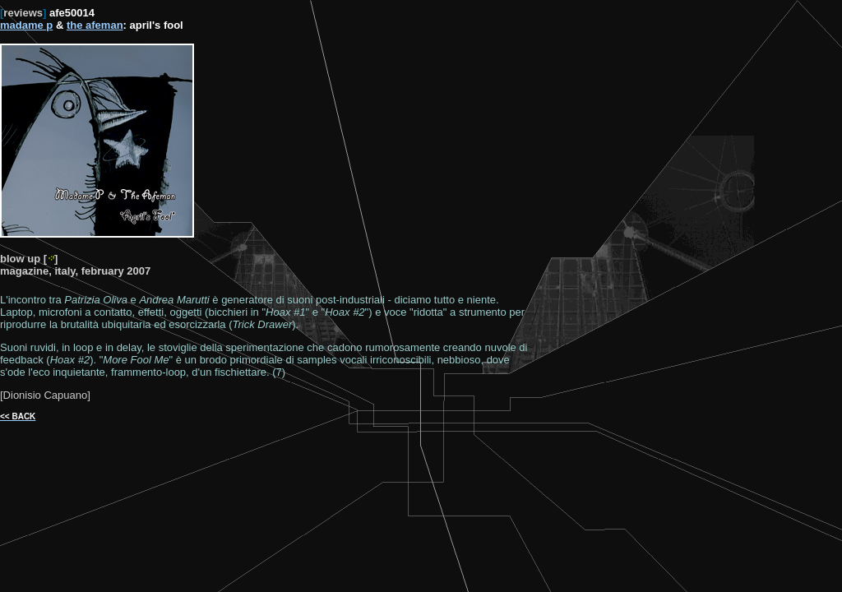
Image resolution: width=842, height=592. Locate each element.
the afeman (95, 25)
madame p (26, 25)
